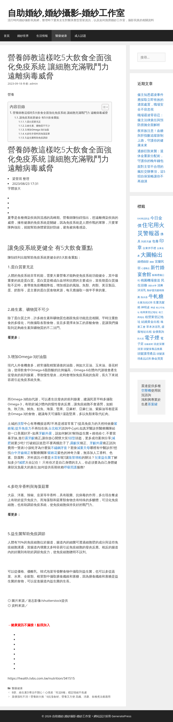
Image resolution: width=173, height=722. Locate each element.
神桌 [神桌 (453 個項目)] (153, 307)
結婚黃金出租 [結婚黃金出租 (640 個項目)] (150, 322)
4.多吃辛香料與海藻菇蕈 (37, 133)
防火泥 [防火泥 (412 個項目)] (140, 338)
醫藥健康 (61, 36)
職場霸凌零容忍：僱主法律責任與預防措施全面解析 (150, 120)
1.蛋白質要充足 (33, 121)
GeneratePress (121, 716)
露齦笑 (75, 443)
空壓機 (146, 390)
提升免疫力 (23, 428)
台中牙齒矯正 (20, 452)
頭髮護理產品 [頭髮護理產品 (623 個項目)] (146, 353)
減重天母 (83, 448)
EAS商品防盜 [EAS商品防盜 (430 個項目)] (143, 218)
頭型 (72, 438)
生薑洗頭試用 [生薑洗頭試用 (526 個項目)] (144, 302)
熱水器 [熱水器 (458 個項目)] (144, 297)
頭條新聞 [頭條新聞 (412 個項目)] (148, 344)
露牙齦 (30, 438)
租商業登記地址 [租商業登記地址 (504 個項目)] (149, 312)
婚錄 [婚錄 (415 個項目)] (152, 261)
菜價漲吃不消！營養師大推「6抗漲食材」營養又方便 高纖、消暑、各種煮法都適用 (61, 696)
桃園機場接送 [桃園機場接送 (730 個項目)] (150, 280)
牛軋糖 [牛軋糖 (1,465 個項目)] (156, 296)
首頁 (7, 36)
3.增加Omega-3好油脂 (37, 129)
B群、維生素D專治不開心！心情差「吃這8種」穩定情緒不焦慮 (49, 692)
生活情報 (42, 36)
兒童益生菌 (103, 457)
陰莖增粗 (75, 457)
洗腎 (20, 423)
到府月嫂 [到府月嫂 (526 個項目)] (146, 241)
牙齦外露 (45, 433)
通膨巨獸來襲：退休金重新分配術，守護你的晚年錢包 (150, 156)
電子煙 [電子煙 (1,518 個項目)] (152, 337)
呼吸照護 (70, 467)
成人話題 (80, 36)
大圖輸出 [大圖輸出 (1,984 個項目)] (152, 254)
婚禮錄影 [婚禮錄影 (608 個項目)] (143, 261)
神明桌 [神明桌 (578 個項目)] (145, 307)
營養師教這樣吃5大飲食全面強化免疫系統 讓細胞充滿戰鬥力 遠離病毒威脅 (60, 113)
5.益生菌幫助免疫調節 (36, 137)
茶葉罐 (153, 404)
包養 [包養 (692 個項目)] (155, 241)
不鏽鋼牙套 (59, 448)
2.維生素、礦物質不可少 (37, 125)
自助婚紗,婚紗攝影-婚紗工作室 (66, 12)
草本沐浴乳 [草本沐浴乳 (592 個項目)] (153, 327)
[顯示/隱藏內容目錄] (103, 107)
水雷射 (56, 457)
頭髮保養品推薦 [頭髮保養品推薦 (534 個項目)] (153, 349)
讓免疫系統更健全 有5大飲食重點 (39, 117)
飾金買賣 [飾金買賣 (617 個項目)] (157, 358)
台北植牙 (54, 428)
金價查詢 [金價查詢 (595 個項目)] (158, 331)
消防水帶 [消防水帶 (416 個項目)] (152, 285)
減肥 (22, 462)
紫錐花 (52, 452)
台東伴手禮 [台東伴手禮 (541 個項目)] (149, 248)
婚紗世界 (23, 36)
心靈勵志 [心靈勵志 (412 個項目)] (145, 268)
